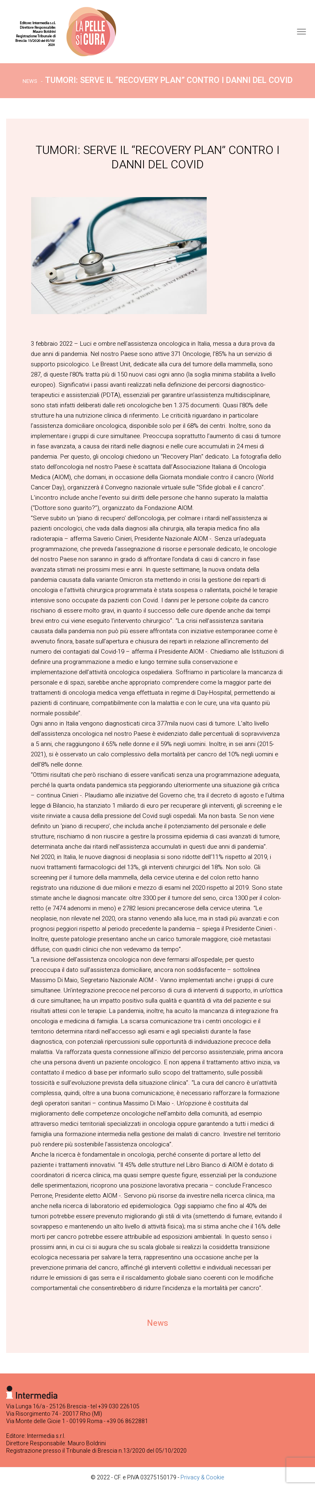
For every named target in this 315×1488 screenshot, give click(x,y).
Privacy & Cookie (202, 1477)
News (30, 81)
